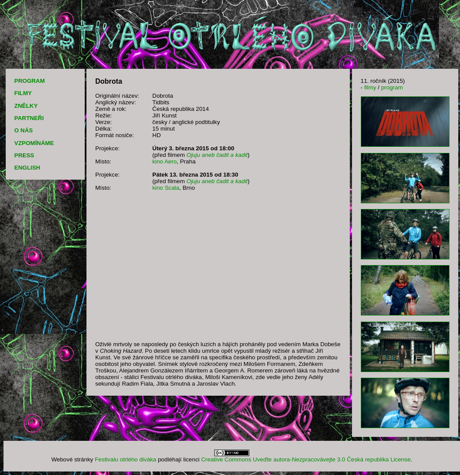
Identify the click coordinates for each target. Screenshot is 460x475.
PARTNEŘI (29, 118)
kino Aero (164, 161)
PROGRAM (29, 81)
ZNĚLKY (26, 106)
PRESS (24, 155)
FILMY (23, 93)
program (392, 87)
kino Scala (166, 187)
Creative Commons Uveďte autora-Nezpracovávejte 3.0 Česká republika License (305, 459)
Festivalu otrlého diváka (125, 459)
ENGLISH (27, 167)
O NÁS (23, 130)
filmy (370, 87)
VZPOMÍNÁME (34, 143)
